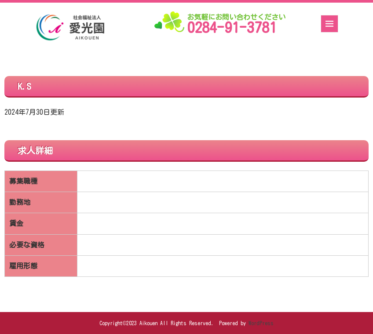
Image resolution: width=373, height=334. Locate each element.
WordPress (261, 323)
